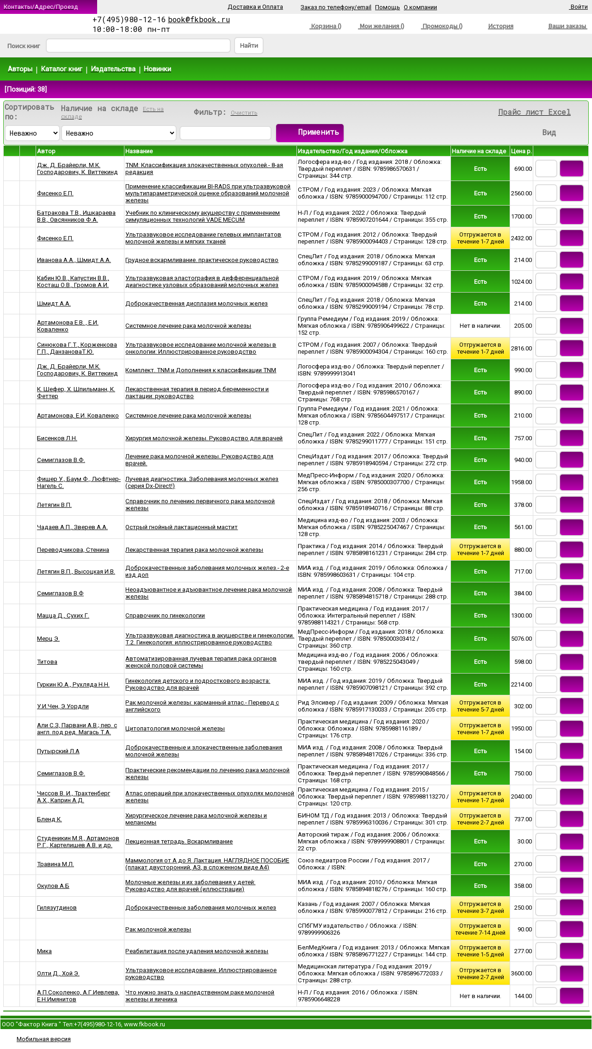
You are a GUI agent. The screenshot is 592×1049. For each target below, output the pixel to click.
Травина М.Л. (55, 864)
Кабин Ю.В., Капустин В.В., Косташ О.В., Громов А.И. (73, 281)
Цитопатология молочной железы (175, 728)
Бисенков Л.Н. (57, 438)
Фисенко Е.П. (55, 193)
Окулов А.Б (53, 885)
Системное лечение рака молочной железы (188, 325)
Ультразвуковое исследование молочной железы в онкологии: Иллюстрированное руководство (200, 348)
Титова (47, 661)
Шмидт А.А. (54, 303)
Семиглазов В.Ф (60, 593)
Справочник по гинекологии (165, 615)
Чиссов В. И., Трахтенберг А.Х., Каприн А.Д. (73, 797)
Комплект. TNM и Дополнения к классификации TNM (200, 370)
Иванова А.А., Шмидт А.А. (74, 259)
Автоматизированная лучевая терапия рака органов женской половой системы (201, 662)
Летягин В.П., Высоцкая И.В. (76, 571)
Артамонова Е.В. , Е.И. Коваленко (68, 326)
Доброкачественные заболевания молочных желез (200, 907)
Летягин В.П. (54, 504)
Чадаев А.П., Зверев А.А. (72, 527)
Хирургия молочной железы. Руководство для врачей (204, 438)
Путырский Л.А (58, 751)
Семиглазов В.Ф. (61, 459)
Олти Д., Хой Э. (58, 973)
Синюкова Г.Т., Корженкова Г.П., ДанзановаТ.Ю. (77, 348)
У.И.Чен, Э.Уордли (63, 706)
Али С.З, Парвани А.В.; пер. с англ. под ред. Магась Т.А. (77, 729)
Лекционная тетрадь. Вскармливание (179, 841)
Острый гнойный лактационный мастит (181, 527)
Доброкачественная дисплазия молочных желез (196, 303)
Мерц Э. (48, 638)
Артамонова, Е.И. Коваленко (78, 415)
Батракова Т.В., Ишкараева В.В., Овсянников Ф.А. (76, 216)
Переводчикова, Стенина (73, 549)
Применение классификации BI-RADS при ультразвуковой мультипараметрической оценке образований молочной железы (207, 193)
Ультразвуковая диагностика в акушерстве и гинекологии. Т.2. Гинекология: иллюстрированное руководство (209, 639)
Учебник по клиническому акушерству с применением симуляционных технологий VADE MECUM (202, 216)
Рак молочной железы (158, 929)
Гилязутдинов (57, 907)
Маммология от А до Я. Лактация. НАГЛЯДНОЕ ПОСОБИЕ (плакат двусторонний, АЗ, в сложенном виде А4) (207, 864)
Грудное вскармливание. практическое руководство (201, 259)
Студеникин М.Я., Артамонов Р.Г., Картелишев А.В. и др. (78, 842)
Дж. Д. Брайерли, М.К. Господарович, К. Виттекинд (77, 168)
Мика (44, 951)
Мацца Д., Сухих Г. (63, 615)
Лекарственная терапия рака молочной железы (194, 549)
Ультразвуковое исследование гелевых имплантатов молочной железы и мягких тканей (203, 238)
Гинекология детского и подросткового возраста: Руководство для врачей (197, 684)
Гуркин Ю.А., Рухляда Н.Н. (73, 684)
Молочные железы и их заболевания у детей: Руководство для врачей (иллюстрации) (190, 886)
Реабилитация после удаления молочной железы (196, 951)
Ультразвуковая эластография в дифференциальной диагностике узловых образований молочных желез (202, 281)
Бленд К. (49, 819)
